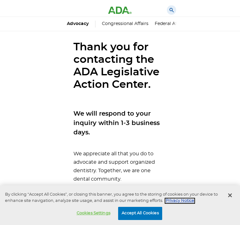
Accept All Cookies (140, 213)
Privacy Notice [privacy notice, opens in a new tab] (180, 201)
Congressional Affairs (125, 24)
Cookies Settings (93, 213)
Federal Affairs (170, 24)
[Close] (230, 195)
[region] (120, 205)
